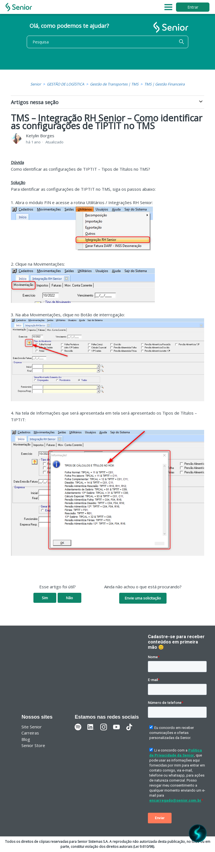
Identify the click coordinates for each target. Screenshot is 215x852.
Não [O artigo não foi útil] (69, 597)
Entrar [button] (192, 7)
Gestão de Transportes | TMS (114, 84)
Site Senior (31, 726)
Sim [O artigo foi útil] (45, 597)
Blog (25, 739)
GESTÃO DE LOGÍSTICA (65, 84)
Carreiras (30, 733)
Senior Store (33, 745)
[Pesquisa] (107, 42)
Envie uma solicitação (143, 598)
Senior (35, 84)
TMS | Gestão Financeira (164, 84)
